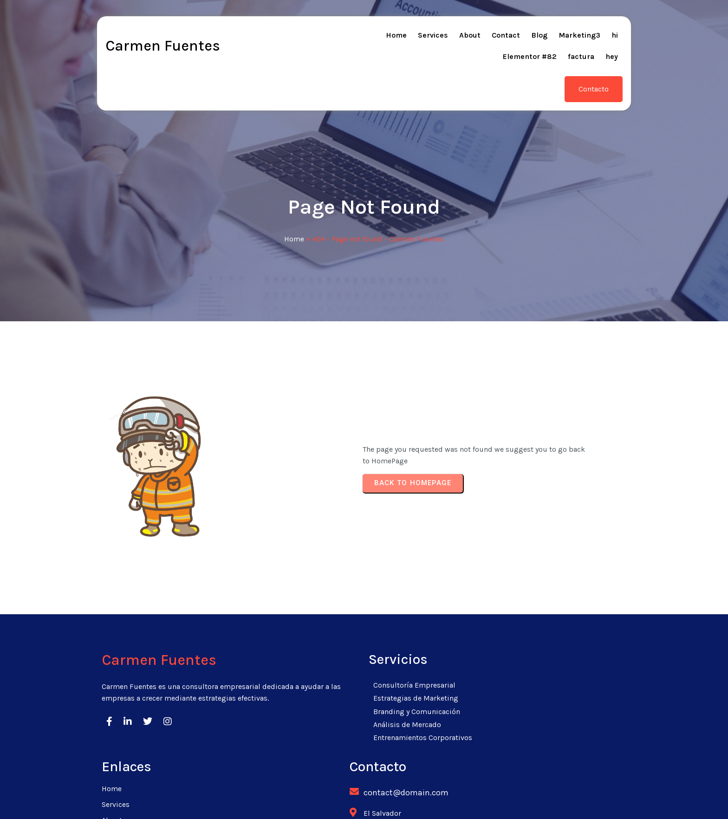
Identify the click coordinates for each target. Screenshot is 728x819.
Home (294, 207)
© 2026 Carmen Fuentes (364, 800)
